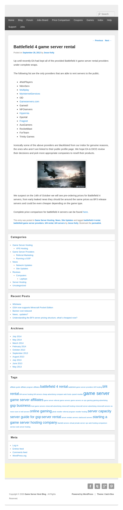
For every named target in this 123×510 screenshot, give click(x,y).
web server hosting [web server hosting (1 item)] (23, 427)
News (57, 220)
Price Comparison (61, 20)
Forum (29, 20)
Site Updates (67, 220)
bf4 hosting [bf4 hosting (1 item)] (98, 387)
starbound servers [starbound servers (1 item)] (85, 417)
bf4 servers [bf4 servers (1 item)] (37, 394)
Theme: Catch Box (105, 494)
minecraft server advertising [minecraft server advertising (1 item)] (85, 406)
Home (11, 20)
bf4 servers (60, 223)
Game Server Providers (23, 252)
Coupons (78, 20)
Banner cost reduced (22, 311)
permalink (96, 223)
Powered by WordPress (82, 494)
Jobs (22, 27)
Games (90, 20)
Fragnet (24, 121)
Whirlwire (16, 304)
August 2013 (18, 356)
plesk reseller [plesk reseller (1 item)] (57, 412)
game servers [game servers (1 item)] (65, 400)
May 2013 (17, 367)
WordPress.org (19, 455)
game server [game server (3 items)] (96, 393)
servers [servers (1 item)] (75, 417)
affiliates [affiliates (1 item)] (36, 387)
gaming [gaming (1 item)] (90, 400)
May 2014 (17, 340)
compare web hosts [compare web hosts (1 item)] (63, 394)
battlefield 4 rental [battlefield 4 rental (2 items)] (54, 387)
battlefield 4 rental (92, 220)
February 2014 (19, 346)
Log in (15, 445)
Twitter (97, 486)
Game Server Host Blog (36, 494)
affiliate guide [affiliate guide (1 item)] (15, 387)
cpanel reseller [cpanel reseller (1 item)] (77, 394)
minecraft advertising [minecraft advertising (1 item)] (53, 406)
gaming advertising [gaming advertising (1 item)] (100, 400)
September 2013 (20, 353)
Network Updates (24, 265)
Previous (98, 40)
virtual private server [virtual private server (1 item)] (77, 423)
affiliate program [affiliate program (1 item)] (27, 387)
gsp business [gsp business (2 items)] (20, 406)
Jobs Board (42, 20)
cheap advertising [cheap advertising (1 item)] (49, 394)
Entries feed (18, 449)
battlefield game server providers (29, 223)
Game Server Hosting (44, 220)
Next (108, 40)
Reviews (16, 272)
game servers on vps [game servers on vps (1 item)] (78, 400)
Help (109, 20)
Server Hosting (19, 282)
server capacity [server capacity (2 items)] (99, 411)
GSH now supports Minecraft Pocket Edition (32, 307)
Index (100, 20)
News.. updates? (20, 314)
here (85, 212)
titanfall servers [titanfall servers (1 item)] (63, 423)
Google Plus (104, 486)
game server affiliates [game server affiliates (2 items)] (26, 400)
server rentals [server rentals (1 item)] (67, 417)
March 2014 (18, 343)
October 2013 (18, 350)
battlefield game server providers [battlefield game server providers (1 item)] (80, 387)
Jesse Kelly (49, 53)
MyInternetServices (30, 93)
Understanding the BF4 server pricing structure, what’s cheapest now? (44, 318)
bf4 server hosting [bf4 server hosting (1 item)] (26, 394)
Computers (21, 275)
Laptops (23, 279)
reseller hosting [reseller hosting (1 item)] (81, 412)
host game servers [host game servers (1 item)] (38, 406)
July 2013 (16, 360)
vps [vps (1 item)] (87, 423)
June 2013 (17, 363)
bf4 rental (49, 223)
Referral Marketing (24, 255)
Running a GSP (23, 258)
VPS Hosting (22, 248)
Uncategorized (19, 285)
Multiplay (24, 89)
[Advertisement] (63, 470)
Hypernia (24, 113)
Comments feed (19, 452)
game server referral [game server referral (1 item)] (51, 400)
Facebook (90, 486)
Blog (20, 20)
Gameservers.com (29, 101)
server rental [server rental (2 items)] (51, 417)
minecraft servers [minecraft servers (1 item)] (103, 406)
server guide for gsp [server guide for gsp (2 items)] (25, 417)
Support (12, 27)
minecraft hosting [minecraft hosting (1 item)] (68, 406)
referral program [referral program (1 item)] (69, 412)
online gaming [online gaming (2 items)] (41, 411)
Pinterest (111, 486)
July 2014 (16, 336)
